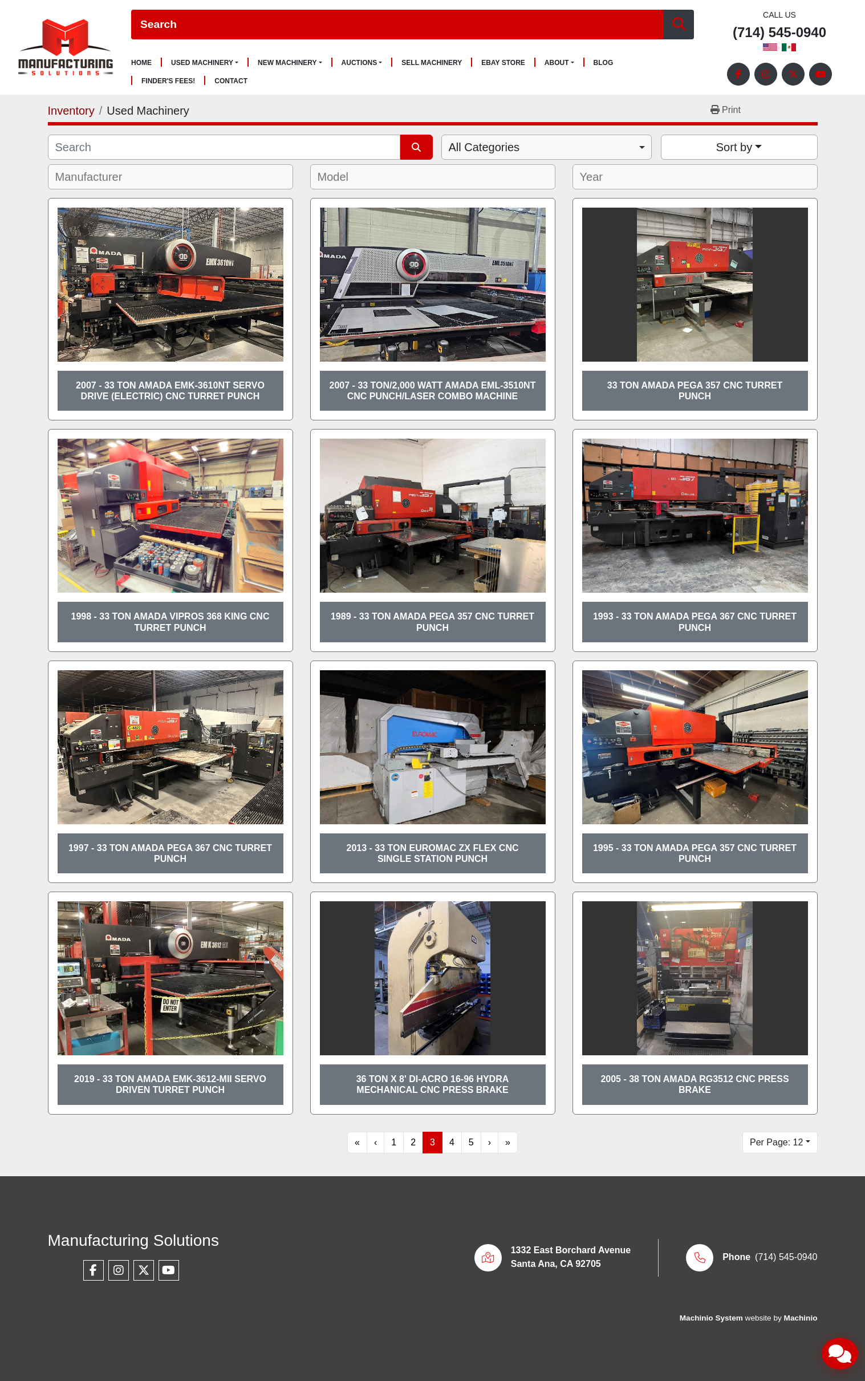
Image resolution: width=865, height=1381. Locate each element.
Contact (230, 81)
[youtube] (820, 74)
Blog (604, 63)
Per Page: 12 (776, 1142)
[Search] (397, 25)
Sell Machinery (431, 63)
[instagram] (765, 74)
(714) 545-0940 (779, 33)
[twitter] (793, 74)
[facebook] (738, 74)
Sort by (734, 147)
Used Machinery (202, 62)
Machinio (801, 1318)
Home (141, 63)
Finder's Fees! (168, 81)
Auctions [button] (359, 62)
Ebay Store (503, 63)
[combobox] (546, 147)
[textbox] (96, 176)
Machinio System (711, 1318)
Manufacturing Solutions (133, 1240)
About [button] (557, 62)
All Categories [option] (484, 147)
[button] (204, 62)
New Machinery (287, 62)
